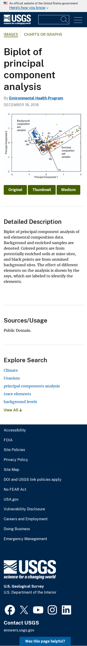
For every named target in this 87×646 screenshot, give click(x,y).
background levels (20, 401)
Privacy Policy (16, 460)
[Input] (53, 19)
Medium (68, 190)
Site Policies (14, 450)
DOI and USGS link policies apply (32, 480)
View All (13, 410)
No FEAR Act (15, 489)
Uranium (12, 378)
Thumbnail (41, 190)
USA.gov (11, 499)
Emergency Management (25, 539)
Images (11, 34)
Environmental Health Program (36, 98)
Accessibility (15, 430)
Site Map (11, 470)
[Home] (17, 23)
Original (15, 190)
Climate (11, 370)
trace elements (17, 394)
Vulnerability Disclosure (24, 509)
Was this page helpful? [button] (45, 641)
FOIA (8, 440)
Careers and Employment (26, 519)
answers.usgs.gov (19, 630)
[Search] (64, 19)
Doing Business (17, 529)
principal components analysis (32, 386)
